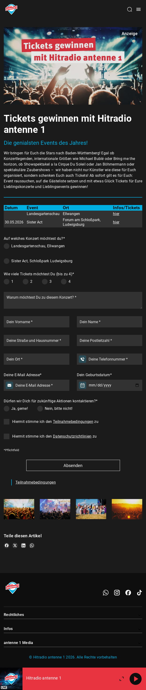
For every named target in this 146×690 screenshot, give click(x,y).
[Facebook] (128, 592)
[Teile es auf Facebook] (6, 545)
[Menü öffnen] (138, 9)
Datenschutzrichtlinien (72, 436)
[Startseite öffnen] (11, 9)
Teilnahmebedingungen (73, 421)
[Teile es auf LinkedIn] (23, 545)
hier (116, 214)
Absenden (73, 465)
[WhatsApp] (106, 592)
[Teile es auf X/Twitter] (15, 545)
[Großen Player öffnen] (121, 679)
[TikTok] (139, 592)
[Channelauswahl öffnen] (129, 9)
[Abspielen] (135, 678)
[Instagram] (117, 592)
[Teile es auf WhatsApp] (32, 545)
